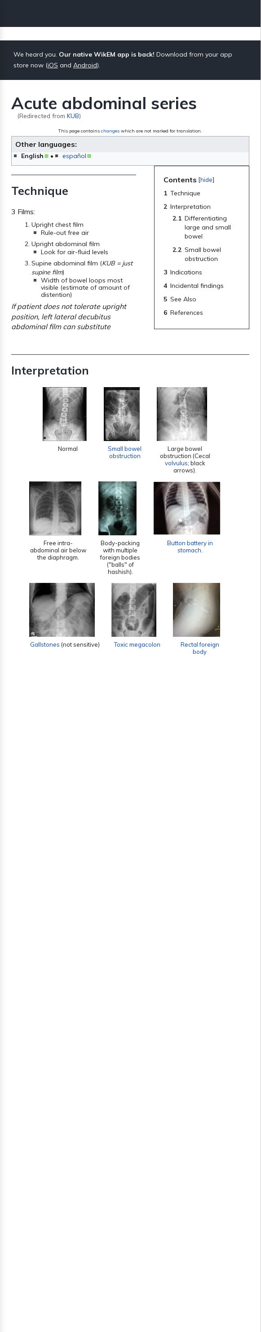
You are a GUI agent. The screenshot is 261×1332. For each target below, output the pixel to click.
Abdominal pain (44, 1144)
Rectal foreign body (206, 662)
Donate (130, 1305)
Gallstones (45, 669)
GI (63, 1209)
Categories (36, 1209)
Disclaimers (186, 1273)
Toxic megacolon (143, 658)
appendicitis (151, 998)
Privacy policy (78, 1273)
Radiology (84, 1209)
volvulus (178, 466)
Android (85, 65)
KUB (73, 115)
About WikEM (134, 1273)
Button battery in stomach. (195, 556)
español (74, 156)
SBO (150, 864)
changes (110, 131)
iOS (53, 65)
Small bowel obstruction (125, 455)
